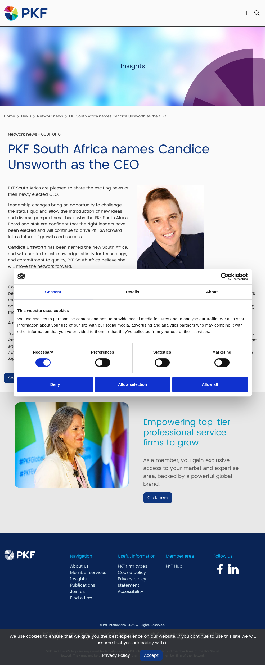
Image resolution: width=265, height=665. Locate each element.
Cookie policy (132, 572)
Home (9, 116)
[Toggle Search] (257, 13)
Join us (77, 591)
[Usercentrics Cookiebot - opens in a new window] (224, 277)
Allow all (210, 384)
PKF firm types (132, 566)
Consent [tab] (53, 291)
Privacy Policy (116, 655)
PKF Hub (174, 566)
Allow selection (132, 384)
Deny (55, 384)
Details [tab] (132, 291)
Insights (78, 579)
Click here (157, 497)
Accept (151, 655)
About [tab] (212, 291)
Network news (50, 116)
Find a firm (81, 598)
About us (79, 566)
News (26, 116)
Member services (88, 572)
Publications (82, 585)
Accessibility (130, 591)
